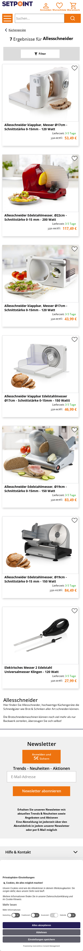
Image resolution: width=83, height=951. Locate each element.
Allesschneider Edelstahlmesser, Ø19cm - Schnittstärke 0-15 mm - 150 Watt (35, 579)
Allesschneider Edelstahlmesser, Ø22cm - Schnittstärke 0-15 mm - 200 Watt (35, 217)
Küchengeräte (14, 30)
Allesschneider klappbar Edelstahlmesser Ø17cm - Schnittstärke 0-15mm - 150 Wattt (37, 398)
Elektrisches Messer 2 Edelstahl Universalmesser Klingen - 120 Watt (31, 669)
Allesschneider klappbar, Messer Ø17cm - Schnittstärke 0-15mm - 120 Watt (35, 127)
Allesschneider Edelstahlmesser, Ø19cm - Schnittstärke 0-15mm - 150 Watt (35, 489)
